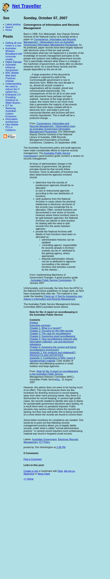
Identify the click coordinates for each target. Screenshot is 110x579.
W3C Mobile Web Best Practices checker (12, 77)
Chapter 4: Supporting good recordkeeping (52, 336)
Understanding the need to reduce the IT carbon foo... (13, 87)
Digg (60, 471)
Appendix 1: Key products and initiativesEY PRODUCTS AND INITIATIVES (53, 354)
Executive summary (40, 325)
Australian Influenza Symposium (11, 67)
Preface (34, 322)
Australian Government (44, 439)
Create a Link (31, 471)
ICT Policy (44, 442)
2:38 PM (60, 447)
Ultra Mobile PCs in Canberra (11, 127)
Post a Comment (33, 459)
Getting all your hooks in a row (13, 44)
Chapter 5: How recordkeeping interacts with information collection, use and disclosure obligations (53, 342)
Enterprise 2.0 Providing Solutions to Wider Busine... (13, 98)
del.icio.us (69, 471)
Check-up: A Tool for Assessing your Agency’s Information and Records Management (53, 297)
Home (8, 30)
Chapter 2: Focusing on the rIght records (51, 331)
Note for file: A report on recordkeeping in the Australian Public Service (54, 372)
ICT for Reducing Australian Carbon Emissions (10, 111)
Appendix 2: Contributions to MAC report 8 (52, 358)
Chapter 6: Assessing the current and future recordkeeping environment (53, 348)
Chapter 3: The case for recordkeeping (50, 333)
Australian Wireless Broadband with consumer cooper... (13, 54)
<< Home (29, 479)
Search (9, 27)
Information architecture (11, 120)
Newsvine (29, 473)
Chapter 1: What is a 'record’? (45, 328)
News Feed (43, 473)
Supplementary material (42, 360)
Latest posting (13, 24)
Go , (58, 379)
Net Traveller (26, 6)
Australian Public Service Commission (51, 280)
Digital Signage (13, 62)
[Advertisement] (77, 531)
